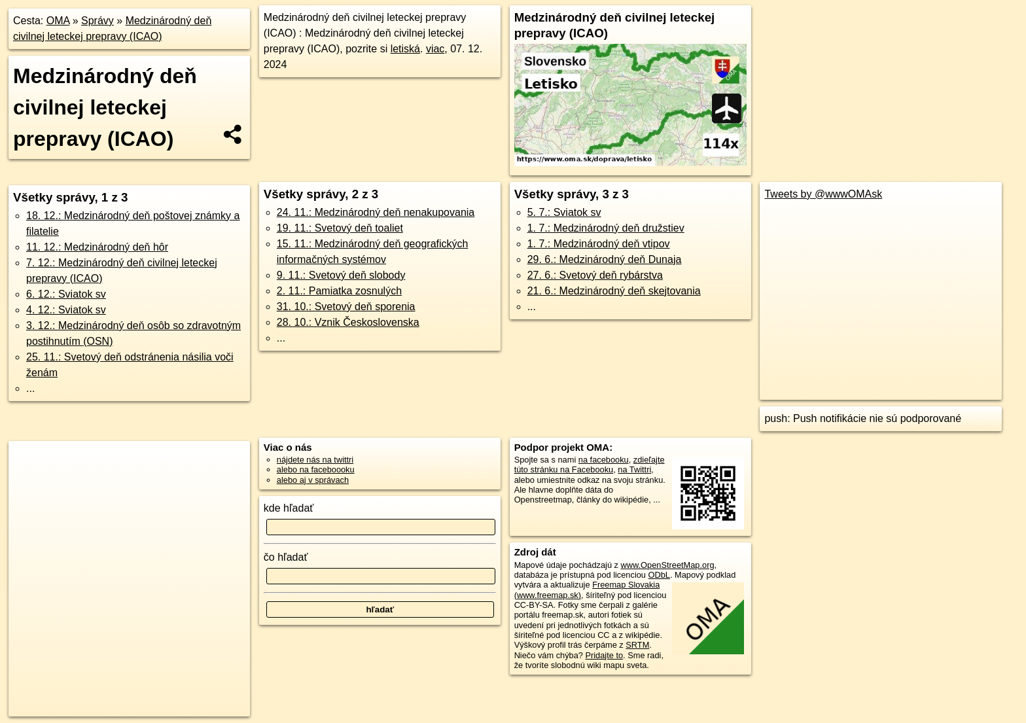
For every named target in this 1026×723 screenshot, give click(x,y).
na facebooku (603, 460)
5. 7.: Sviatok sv (564, 212)
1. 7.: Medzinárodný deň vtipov (598, 243)
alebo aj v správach (313, 480)
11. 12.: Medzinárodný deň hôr (97, 247)
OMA (58, 20)
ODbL (659, 575)
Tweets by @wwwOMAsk (823, 194)
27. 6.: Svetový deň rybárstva (595, 275)
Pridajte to (604, 655)
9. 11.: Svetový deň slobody (341, 275)
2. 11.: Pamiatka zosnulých (339, 290)
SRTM (637, 645)
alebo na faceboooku (316, 469)
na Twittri (634, 469)
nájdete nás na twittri (315, 460)
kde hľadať (289, 508)
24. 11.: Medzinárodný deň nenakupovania (375, 212)
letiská (405, 48)
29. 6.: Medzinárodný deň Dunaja (604, 259)
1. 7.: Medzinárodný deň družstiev (605, 228)
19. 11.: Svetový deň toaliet (340, 228)
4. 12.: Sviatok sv (66, 309)
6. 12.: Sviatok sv (66, 294)
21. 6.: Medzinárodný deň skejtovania (614, 290)
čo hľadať (286, 557)
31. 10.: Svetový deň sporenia (346, 306)
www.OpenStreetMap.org (668, 565)
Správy (97, 20)
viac (435, 48)
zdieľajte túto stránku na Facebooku (589, 464)
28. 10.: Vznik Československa (348, 322)
